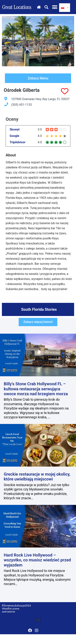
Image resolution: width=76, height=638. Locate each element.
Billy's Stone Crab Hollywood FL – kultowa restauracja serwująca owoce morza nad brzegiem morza (36, 389)
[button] (55, 7)
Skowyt (15, 129)
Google (14, 135)
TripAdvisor (17, 142)
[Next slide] (69, 41)
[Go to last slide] (6, 41)
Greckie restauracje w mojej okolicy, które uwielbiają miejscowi (37, 476)
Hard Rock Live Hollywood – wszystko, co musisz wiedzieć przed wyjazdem (37, 560)
